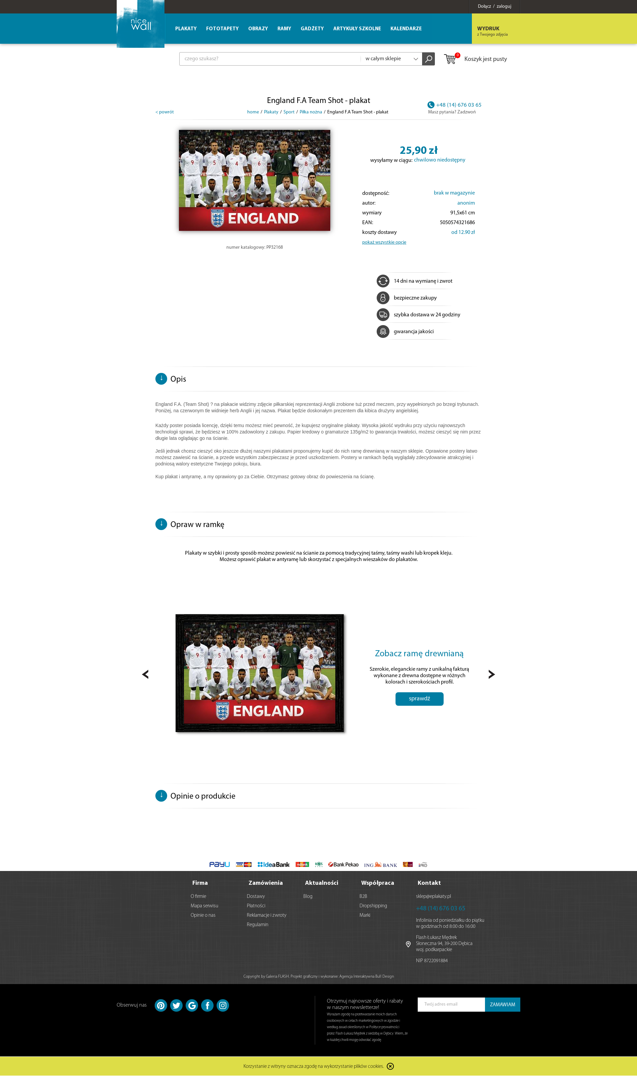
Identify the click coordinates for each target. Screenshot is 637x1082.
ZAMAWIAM (502, 1005)
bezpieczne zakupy (407, 298)
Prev (145, 674)
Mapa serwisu (204, 906)
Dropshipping (373, 906)
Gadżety (312, 29)
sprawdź (419, 699)
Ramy (284, 29)
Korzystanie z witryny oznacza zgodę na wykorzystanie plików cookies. (313, 1067)
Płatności (256, 906)
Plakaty (186, 29)
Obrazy (258, 29)
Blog (307, 896)
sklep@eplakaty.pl (433, 896)
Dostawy (256, 896)
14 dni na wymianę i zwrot (414, 281)
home (253, 112)
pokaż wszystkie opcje (384, 242)
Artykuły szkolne (357, 29)
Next (492, 674)
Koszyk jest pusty (475, 59)
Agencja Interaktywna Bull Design (366, 977)
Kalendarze (406, 29)
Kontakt (429, 883)
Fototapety (222, 29)
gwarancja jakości (405, 332)
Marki (365, 915)
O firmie (198, 896)
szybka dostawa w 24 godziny (418, 315)
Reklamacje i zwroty (267, 915)
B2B (363, 896)
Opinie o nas (203, 915)
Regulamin (257, 925)
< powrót (164, 112)
